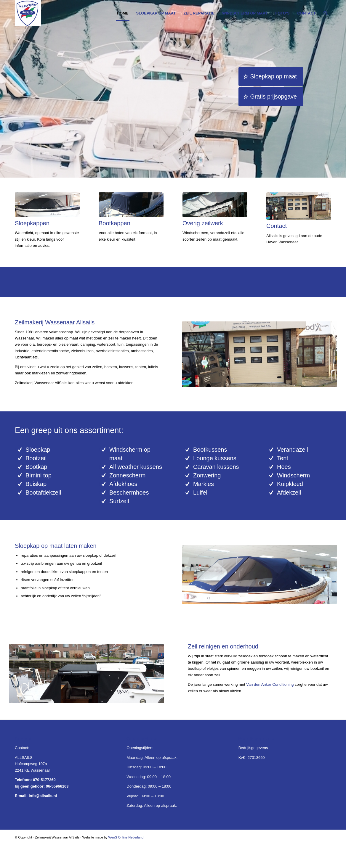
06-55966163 (57, 786)
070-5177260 (44, 780)
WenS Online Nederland (125, 837)
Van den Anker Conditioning (270, 684)
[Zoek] (325, 13)
